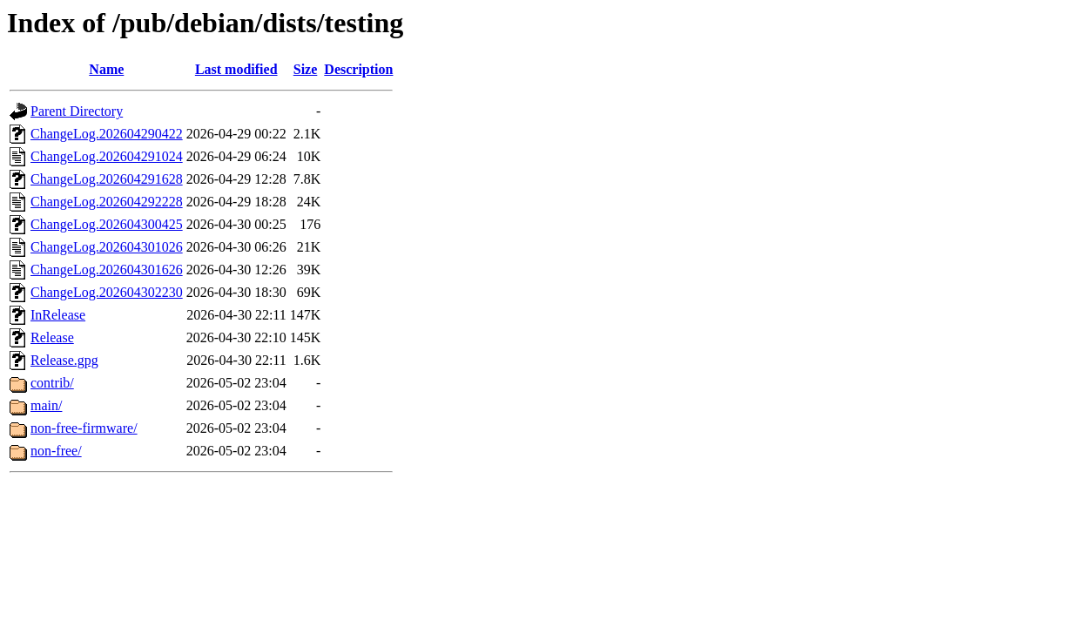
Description (358, 69)
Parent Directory (76, 111)
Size (305, 69)
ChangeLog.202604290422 (106, 133)
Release (52, 337)
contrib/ (52, 382)
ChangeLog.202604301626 (106, 269)
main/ (46, 405)
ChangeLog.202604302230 (106, 292)
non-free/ (56, 450)
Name (106, 69)
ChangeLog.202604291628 (106, 179)
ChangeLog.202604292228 (106, 201)
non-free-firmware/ (84, 428)
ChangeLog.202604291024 (106, 156)
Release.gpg (64, 360)
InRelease (57, 314)
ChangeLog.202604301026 (106, 246)
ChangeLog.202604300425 (106, 224)
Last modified (236, 69)
